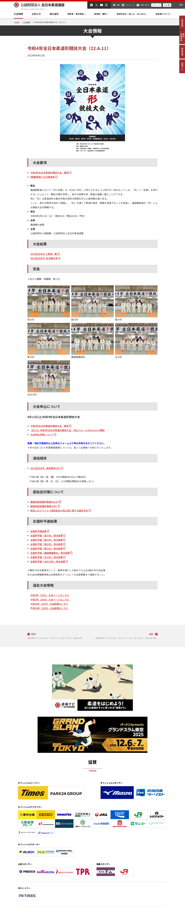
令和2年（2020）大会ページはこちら (49, 599)
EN (181, 5)
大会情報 (18, 14)
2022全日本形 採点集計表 (44, 258)
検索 (165, 5)
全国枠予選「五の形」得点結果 (46, 557)
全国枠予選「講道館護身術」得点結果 (50, 553)
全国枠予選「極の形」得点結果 (46, 544)
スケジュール (130, 5)
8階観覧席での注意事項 (42, 177)
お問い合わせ (145, 5)
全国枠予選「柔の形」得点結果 (46, 548)
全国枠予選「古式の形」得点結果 (47, 561)
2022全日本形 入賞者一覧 (43, 254)
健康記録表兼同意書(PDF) (43, 506)
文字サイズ (156, 5)
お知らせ (36, 14)
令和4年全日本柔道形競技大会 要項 (49, 172)
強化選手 (54, 14)
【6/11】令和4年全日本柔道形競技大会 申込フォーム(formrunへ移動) (67, 430)
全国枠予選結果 (38, 531)
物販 (118, 5)
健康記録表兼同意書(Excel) (44, 502)
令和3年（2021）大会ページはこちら (49, 595)
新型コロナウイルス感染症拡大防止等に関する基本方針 (59, 510)
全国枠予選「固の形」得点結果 (46, 540)
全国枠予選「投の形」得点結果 (46, 535)
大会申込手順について (41, 434)
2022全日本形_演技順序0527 (45, 468)
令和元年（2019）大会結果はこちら (49, 604)
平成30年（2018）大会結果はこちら (49, 608)
